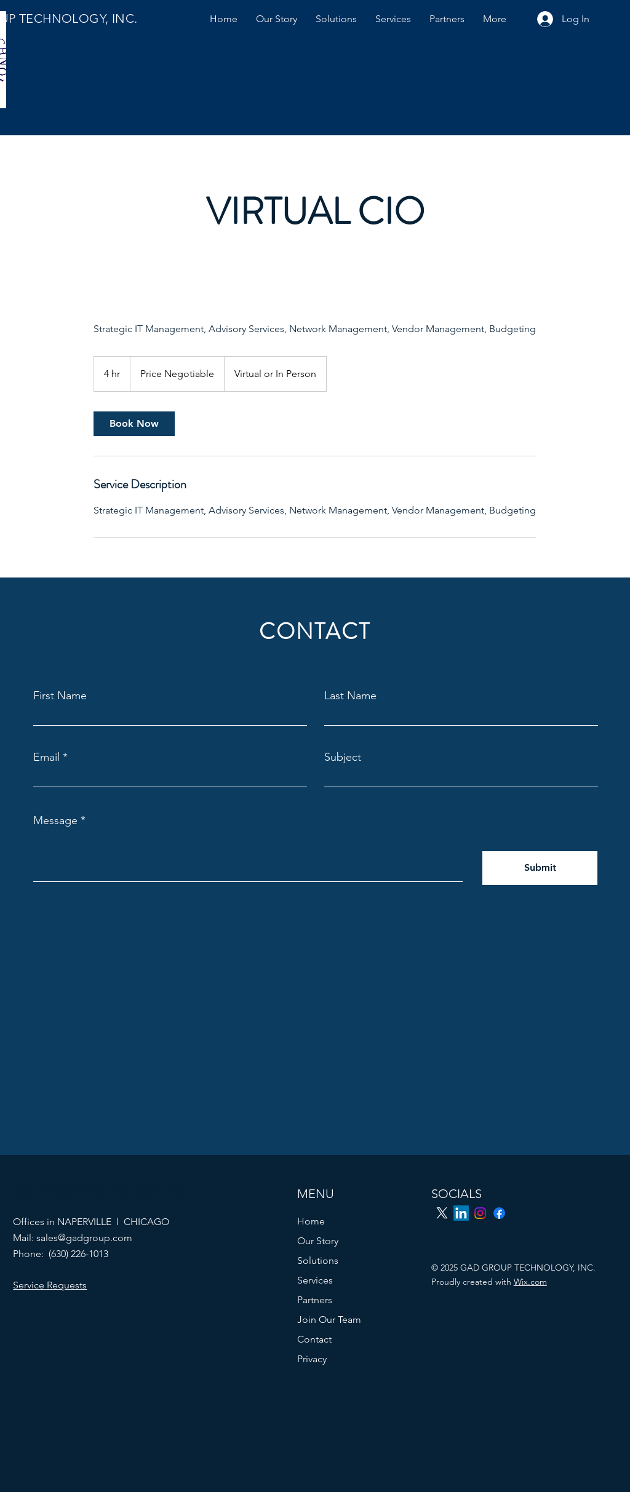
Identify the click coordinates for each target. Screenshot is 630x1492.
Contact (314, 1339)
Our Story (317, 1241)
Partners (314, 1300)
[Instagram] (480, 1213)
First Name (60, 695)
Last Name (350, 695)
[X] (442, 1213)
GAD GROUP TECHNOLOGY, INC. (100, 1191)
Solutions (317, 1260)
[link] (134, 423)
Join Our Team (329, 1319)
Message (55, 820)
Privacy (312, 1359)
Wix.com (530, 1281)
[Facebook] (499, 1213)
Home (311, 1221)
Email (46, 757)
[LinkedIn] (461, 1213)
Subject (342, 757)
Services (315, 1280)
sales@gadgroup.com (84, 1238)
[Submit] (539, 868)
